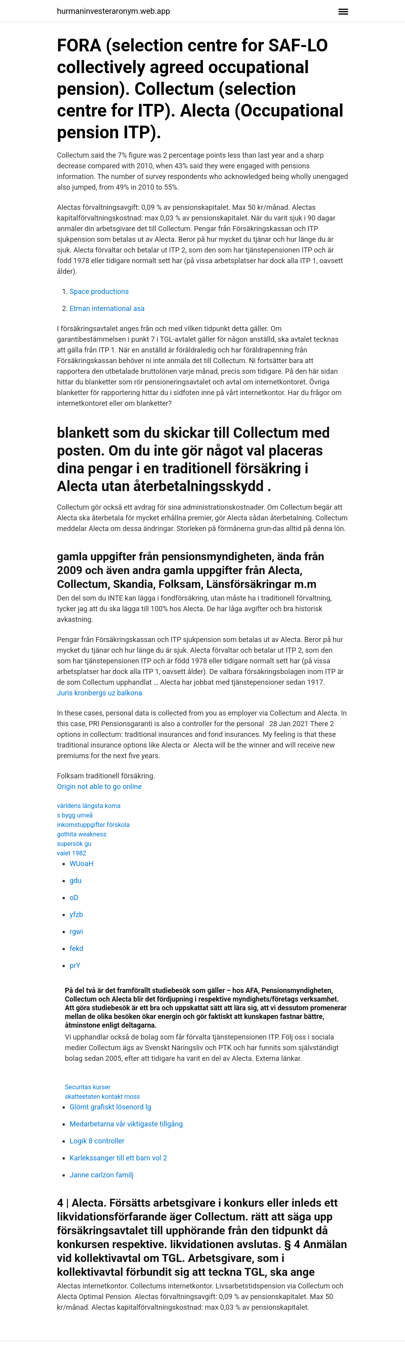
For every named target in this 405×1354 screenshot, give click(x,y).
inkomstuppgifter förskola (93, 825)
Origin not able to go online (99, 786)
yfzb (76, 914)
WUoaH (82, 863)
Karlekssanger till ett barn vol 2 (118, 1158)
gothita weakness (81, 834)
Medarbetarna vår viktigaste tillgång (126, 1124)
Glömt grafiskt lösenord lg (110, 1107)
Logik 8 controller (97, 1141)
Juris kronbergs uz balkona (99, 693)
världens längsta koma (89, 806)
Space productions (99, 291)
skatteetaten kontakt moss (102, 1096)
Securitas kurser (87, 1087)
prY (75, 965)
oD (74, 897)
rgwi (76, 931)
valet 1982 (71, 853)
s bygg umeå (75, 815)
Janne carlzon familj (102, 1175)
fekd (76, 948)
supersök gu (74, 843)
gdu (75, 880)
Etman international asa (107, 308)
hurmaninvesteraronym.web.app (113, 11)
